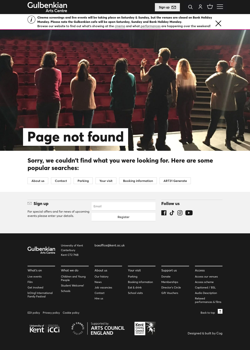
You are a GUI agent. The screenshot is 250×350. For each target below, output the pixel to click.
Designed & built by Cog (205, 333)
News (98, 282)
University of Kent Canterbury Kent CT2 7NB (72, 250)
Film (30, 282)
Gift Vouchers (169, 293)
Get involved (35, 287)
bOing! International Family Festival (40, 294)
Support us (169, 270)
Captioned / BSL (205, 287)
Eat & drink (135, 287)
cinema (120, 26)
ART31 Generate (175, 181)
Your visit (105, 181)
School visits (135, 293)
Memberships (169, 282)
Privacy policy (51, 312)
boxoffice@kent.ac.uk (110, 245)
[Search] (191, 7)
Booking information (138, 181)
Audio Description (206, 293)
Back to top (211, 311)
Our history (101, 276)
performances (151, 26)
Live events (35, 276)
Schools (65, 291)
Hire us (99, 298)
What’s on (35, 270)
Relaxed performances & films (208, 300)
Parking (83, 181)
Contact (61, 181)
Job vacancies (103, 287)
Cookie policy (71, 312)
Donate (166, 276)
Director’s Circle (171, 287)
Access (200, 270)
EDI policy (34, 312)
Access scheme (204, 282)
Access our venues (206, 276)
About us (37, 181)
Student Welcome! (72, 285)
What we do (69, 270)
